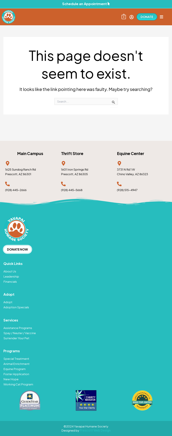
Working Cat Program (18, 384)
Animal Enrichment (16, 364)
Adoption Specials (16, 307)
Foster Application (16, 374)
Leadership (11, 276)
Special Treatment (16, 358)
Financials (10, 281)
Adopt (7, 302)
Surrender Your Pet (16, 338)
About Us (9, 271)
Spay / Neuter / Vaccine (19, 333)
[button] (161, 17)
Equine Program (14, 369)
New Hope (11, 379)
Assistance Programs (17, 328)
